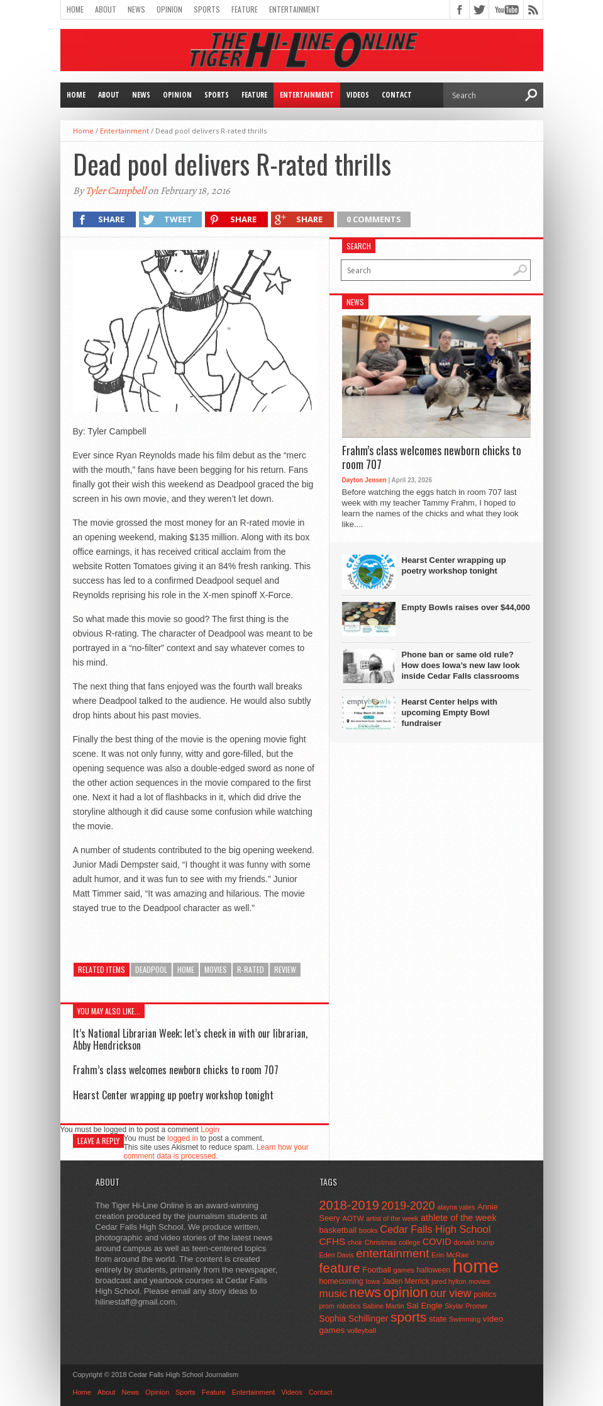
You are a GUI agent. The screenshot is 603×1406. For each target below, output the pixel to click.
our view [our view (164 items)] (450, 1293)
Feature (244, 9)
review (285, 969)
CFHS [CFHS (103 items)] (332, 1241)
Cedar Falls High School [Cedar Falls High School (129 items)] (435, 1229)
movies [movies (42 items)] (479, 1281)
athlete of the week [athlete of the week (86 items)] (459, 1218)
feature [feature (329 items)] (339, 1268)
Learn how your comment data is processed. (216, 1151)
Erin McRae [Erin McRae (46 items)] (449, 1255)
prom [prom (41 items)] (327, 1306)
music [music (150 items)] (333, 1294)
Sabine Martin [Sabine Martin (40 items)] (383, 1306)
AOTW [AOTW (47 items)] (352, 1218)
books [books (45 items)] (368, 1230)
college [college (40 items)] (409, 1242)
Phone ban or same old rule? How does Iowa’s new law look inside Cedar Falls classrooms (461, 665)
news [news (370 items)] (365, 1292)
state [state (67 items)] (438, 1319)
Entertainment (294, 9)
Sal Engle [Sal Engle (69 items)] (424, 1305)
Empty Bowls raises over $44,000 (466, 607)
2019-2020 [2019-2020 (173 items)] (407, 1205)
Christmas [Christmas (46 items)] (381, 1242)
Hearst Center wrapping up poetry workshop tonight (173, 1095)
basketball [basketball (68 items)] (338, 1230)
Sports (207, 9)
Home (75, 9)
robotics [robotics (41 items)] (349, 1306)
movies (215, 969)
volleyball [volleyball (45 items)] (361, 1330)
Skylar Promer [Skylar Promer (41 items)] (466, 1306)
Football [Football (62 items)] (376, 1269)
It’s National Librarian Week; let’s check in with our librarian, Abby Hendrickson (190, 1039)
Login (210, 1129)
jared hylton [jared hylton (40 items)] (448, 1281)
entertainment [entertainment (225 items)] (392, 1253)
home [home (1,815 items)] (476, 1266)
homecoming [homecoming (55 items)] (341, 1281)
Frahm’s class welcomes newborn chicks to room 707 (176, 1069)
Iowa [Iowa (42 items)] (372, 1281)
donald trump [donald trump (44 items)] (473, 1242)
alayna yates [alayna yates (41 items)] (456, 1207)
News (136, 9)
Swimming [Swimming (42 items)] (464, 1319)
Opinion (169, 9)
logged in (182, 1138)
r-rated (250, 969)
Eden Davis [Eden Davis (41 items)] (336, 1255)
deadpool (151, 969)
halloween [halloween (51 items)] (434, 1270)
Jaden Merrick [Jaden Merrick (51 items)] (405, 1281)
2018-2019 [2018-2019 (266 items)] (349, 1205)
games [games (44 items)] (404, 1270)
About (105, 9)
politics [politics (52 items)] (484, 1294)
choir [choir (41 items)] (355, 1242)
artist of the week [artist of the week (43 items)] (392, 1218)
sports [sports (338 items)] (408, 1317)
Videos (357, 94)
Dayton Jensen (364, 480)
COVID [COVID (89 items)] (437, 1242)
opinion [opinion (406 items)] (406, 1292)
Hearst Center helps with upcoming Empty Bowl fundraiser (449, 712)
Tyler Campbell (116, 191)
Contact (397, 94)
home (185, 969)
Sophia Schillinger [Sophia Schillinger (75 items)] (354, 1319)
